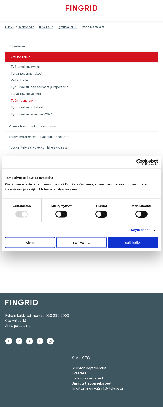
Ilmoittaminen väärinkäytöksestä (97, 388)
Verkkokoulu (19, 80)
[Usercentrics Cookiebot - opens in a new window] (139, 162)
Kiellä (30, 242)
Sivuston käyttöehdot (89, 368)
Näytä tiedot (140, 229)
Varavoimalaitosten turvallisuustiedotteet (39, 137)
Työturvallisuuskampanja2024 (31, 114)
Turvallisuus (46, 27)
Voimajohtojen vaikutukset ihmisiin (33, 126)
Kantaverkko (26, 27)
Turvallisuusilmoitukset (26, 73)
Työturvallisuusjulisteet (27, 107)
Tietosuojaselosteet (87, 378)
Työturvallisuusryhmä (26, 66)
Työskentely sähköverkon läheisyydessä (38, 147)
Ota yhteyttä (15, 320)
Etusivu (9, 27)
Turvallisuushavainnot (26, 94)
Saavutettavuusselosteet (91, 383)
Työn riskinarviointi (24, 100)
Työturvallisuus (67, 27)
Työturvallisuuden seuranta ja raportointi (40, 87)
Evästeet (79, 373)
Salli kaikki (133, 242)
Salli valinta (81, 242)
